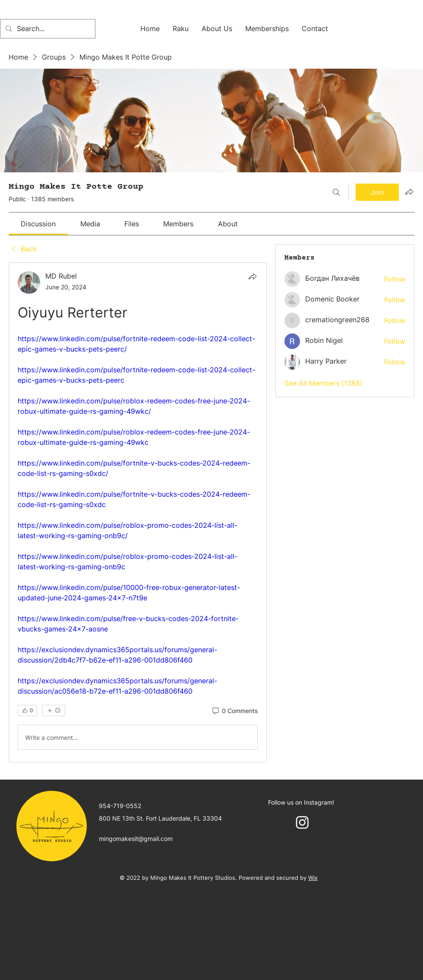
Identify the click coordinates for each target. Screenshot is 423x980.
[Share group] (409, 192)
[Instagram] (302, 822)
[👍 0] (27, 710)
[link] (38, 223)
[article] (138, 512)
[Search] (336, 192)
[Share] (252, 276)
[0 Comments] (234, 711)
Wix (313, 877)
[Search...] (47, 28)
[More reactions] (53, 710)
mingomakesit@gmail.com (136, 838)
